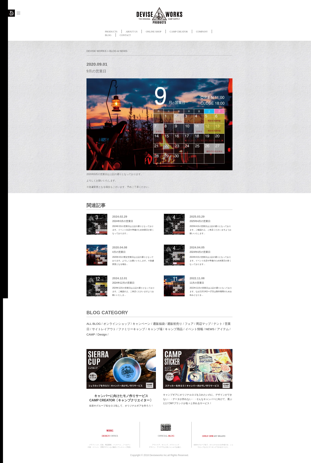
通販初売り (174, 323)
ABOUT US (131, 31)
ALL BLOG (93, 323)
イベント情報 (194, 329)
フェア (189, 323)
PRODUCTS (111, 31)
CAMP (90, 334)
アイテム (223, 329)
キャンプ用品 (174, 329)
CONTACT (125, 35)
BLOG (108, 35)
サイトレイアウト (104, 329)
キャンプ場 (155, 329)
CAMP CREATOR (179, 31)
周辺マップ (203, 323)
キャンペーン (141, 323)
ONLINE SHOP (153, 31)
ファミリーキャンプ (131, 329)
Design (102, 334)
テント (217, 323)
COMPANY (202, 31)
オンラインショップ (116, 323)
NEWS (209, 329)
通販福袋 (159, 323)
